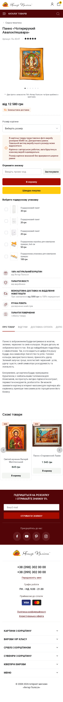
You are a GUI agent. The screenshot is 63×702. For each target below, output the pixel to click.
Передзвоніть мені (31, 577)
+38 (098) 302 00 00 (31, 567)
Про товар (8, 326)
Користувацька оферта (31, 616)
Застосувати (52, 171)
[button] (25, 88)
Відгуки (22, 326)
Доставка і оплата (41, 326)
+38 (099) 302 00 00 (31, 572)
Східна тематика (13, 22)
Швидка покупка (31, 190)
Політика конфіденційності (31, 611)
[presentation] (3, 450)
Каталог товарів (14, 14)
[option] (8, 327)
